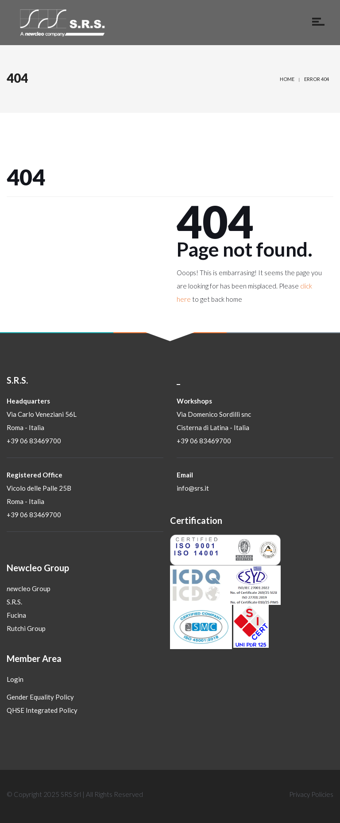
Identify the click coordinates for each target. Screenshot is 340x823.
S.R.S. (14, 602)
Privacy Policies (311, 794)
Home (287, 79)
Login (15, 679)
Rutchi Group (26, 628)
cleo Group (28, 588)
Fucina (16, 615)
